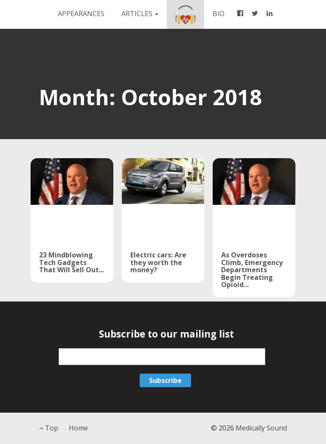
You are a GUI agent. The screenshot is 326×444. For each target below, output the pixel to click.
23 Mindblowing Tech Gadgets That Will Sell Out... (71, 262)
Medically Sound (261, 428)
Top (48, 428)
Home (78, 428)
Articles (139, 13)
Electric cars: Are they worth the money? (158, 262)
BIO (223, 13)
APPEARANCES (81, 13)
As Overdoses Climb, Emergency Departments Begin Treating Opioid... (252, 269)
